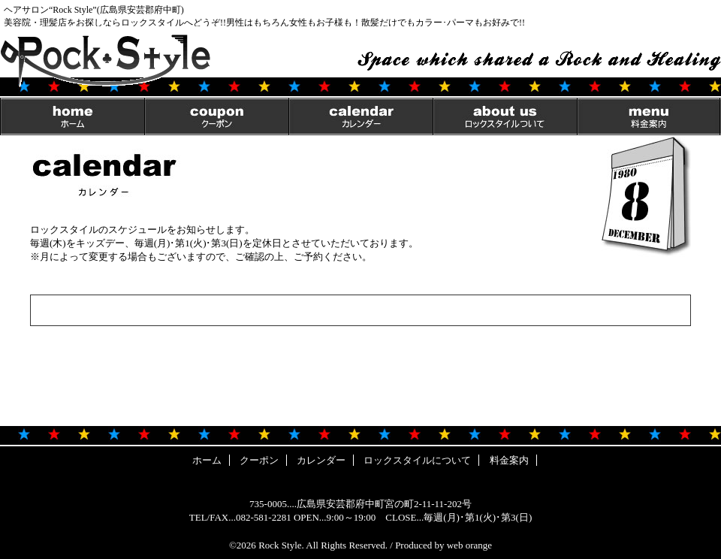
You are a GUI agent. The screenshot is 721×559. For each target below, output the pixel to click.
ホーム (72, 116)
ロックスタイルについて (505, 116)
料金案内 (649, 116)
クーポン (216, 116)
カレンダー (360, 116)
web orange (469, 545)
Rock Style (279, 545)
